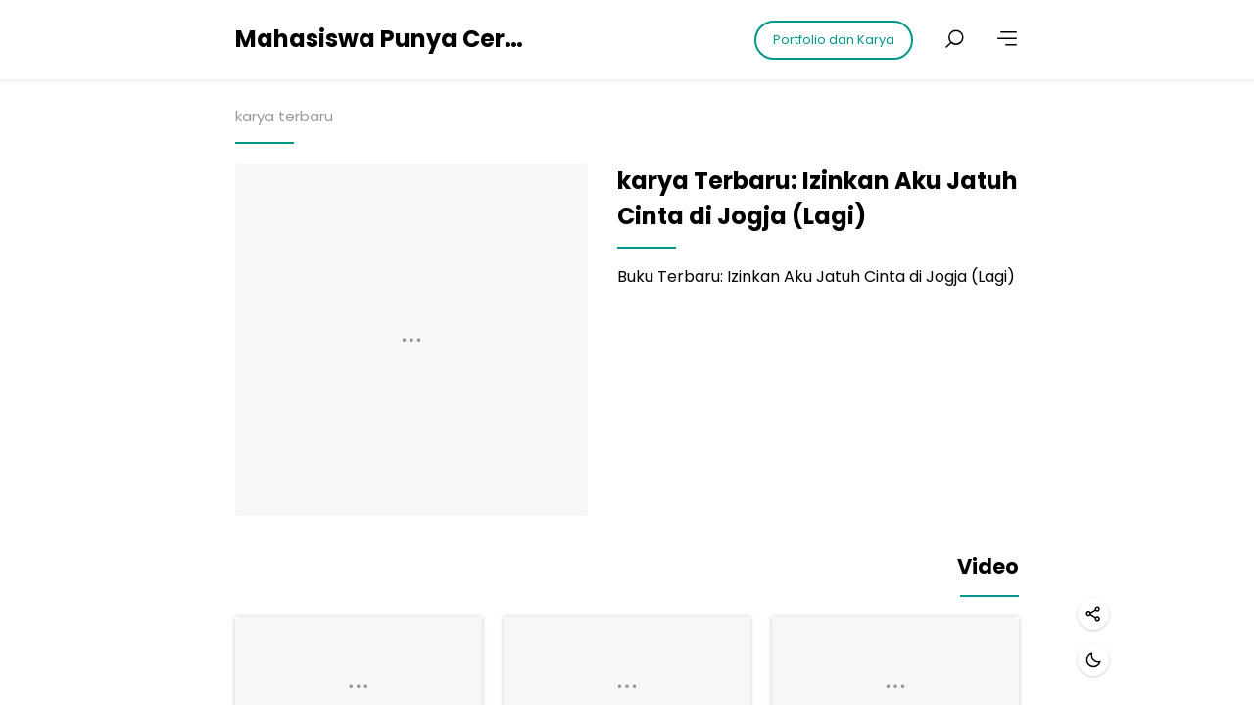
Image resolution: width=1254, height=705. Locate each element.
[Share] (1093, 614)
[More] (1007, 39)
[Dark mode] (1093, 660)
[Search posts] (954, 39)
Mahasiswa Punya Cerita (382, 39)
